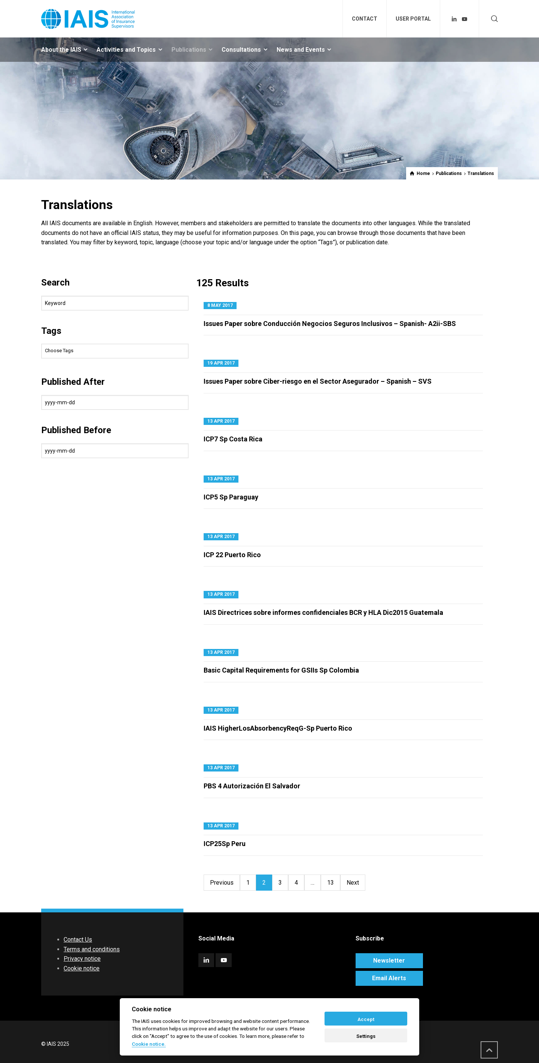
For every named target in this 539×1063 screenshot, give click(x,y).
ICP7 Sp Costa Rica (233, 439)
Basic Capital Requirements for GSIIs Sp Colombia (281, 670)
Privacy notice (82, 958)
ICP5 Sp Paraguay (231, 497)
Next (353, 882)
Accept (365, 1019)
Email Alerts (389, 978)
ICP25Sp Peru (225, 844)
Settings (365, 1036)
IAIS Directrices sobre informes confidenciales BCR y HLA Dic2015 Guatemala (323, 612)
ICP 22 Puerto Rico (232, 555)
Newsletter (389, 960)
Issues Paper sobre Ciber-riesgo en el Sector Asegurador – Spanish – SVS (318, 381)
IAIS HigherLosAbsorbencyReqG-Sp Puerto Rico (278, 728)
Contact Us (78, 939)
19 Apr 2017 (221, 363)
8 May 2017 (220, 305)
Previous (222, 882)
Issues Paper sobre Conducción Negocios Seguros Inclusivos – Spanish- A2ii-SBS (330, 323)
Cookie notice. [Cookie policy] (149, 1044)
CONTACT (364, 19)
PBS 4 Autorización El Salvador (252, 786)
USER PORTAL (413, 19)
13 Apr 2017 (221, 421)
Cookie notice (82, 968)
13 (330, 882)
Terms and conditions (92, 949)
